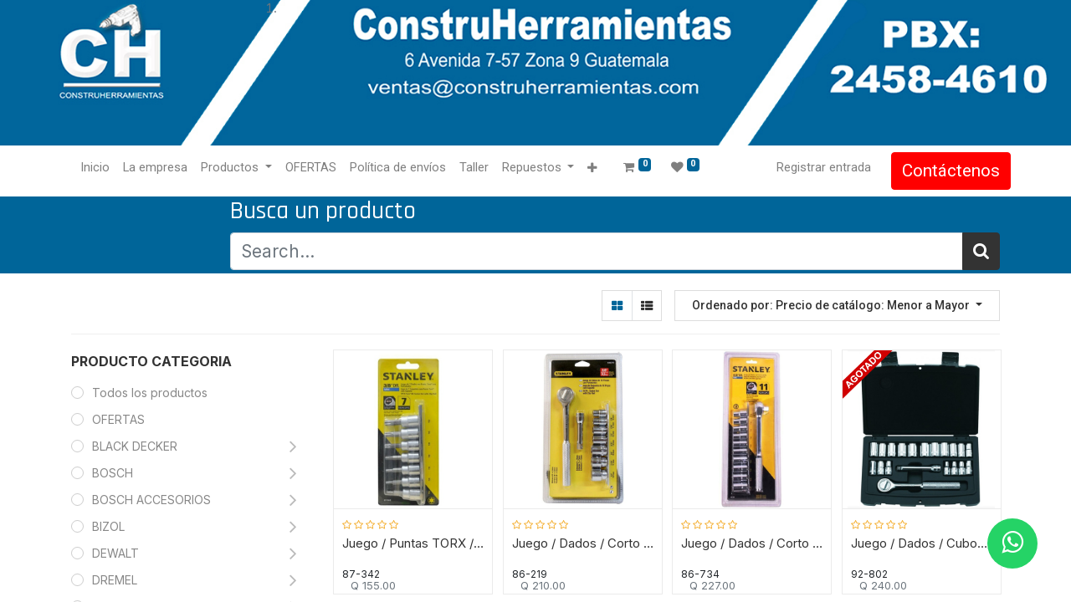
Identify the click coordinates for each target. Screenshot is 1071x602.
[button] (603, 168)
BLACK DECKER (134, 446)
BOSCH (112, 473)
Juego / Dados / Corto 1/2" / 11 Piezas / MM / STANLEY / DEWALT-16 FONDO (753, 541)
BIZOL (108, 526)
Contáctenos (940, 171)
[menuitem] (106, 168)
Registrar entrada (813, 167)
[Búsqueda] (981, 251)
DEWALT (117, 553)
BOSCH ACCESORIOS (151, 499)
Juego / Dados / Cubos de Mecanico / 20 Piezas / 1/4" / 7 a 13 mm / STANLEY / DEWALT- (922, 541)
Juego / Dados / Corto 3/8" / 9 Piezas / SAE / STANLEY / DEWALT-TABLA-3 (583, 541)
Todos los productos (150, 392)
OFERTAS (118, 419)
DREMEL (114, 580)
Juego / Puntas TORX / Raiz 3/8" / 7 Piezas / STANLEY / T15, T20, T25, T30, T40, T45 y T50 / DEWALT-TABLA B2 (414, 541)
